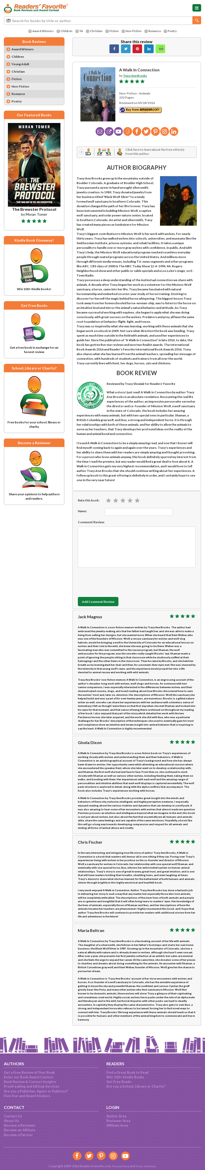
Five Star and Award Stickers (27, 1096)
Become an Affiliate (19, 1130)
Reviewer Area (118, 1121)
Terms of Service (147, 1166)
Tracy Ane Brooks (136, 76)
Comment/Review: (91, 523)
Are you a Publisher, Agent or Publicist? (36, 1091)
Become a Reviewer (20, 1125)
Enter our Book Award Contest (28, 1077)
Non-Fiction (132, 31)
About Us (11, 1121)
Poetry (173, 31)
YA (77, 31)
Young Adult (22, 65)
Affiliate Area (117, 1125)
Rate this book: (88, 501)
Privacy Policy (118, 1166)
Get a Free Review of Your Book (29, 1072)
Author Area (116, 1116)
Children (62, 31)
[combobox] (102, 20)
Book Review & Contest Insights (30, 1082)
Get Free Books (119, 1082)
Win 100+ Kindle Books (125, 1077)
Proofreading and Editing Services (31, 1086)
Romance (154, 31)
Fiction (111, 31)
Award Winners (38, 31)
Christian (92, 31)
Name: (82, 512)
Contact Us (13, 1116)
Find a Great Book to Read (127, 1072)
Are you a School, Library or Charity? (135, 1086)
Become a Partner (18, 1135)
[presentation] (117, 582)
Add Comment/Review (102, 603)
